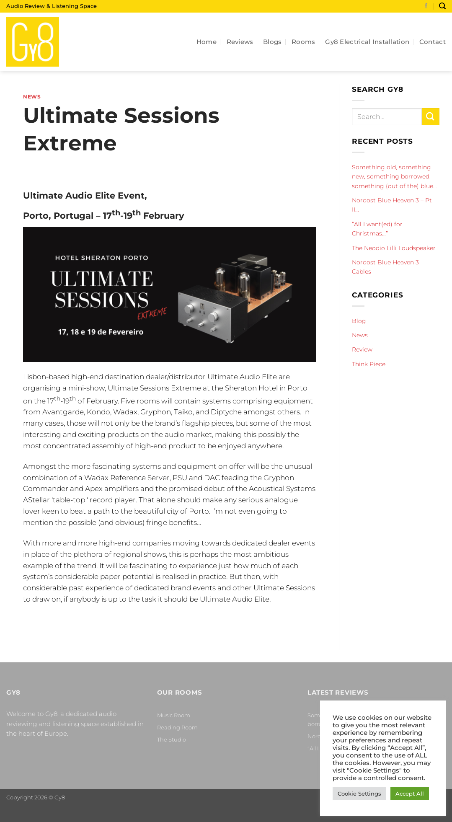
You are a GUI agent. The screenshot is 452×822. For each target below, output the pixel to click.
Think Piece (368, 364)
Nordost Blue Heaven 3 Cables (385, 266)
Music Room (173, 715)
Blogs (272, 42)
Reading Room (177, 727)
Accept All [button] (409, 793)
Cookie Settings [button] (359, 793)
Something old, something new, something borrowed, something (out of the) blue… (394, 176)
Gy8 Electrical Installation (367, 42)
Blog (359, 321)
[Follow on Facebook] (426, 6)
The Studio (171, 739)
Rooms (303, 42)
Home (206, 42)
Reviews (240, 42)
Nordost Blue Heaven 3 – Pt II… (392, 204)
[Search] (442, 6)
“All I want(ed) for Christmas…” (377, 228)
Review (362, 349)
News (32, 97)
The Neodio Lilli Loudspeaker (394, 248)
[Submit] (430, 116)
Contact (432, 42)
